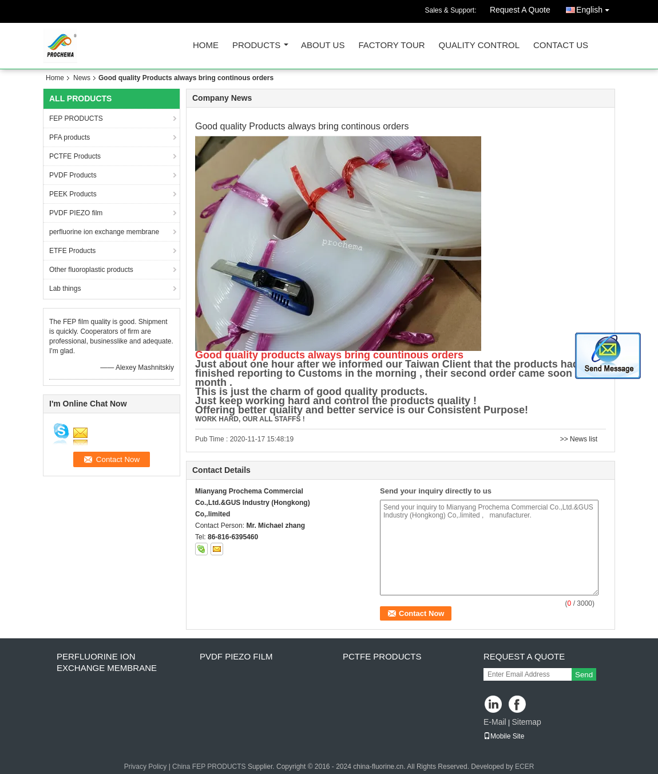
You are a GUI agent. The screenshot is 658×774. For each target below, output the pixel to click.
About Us (322, 45)
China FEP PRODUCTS (208, 767)
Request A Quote (520, 9)
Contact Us (560, 45)
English (595, 7)
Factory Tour (391, 45)
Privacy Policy (145, 767)
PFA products (69, 137)
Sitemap (526, 721)
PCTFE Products (75, 156)
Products (256, 45)
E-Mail (494, 721)
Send (584, 674)
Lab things (65, 289)
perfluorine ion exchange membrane (104, 232)
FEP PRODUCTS (76, 118)
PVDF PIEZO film (75, 213)
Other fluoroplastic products (91, 270)
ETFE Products (72, 251)
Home (206, 45)
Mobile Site (503, 736)
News (81, 78)
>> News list (578, 439)
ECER (524, 767)
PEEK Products (73, 194)
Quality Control (479, 45)
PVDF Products (73, 175)
